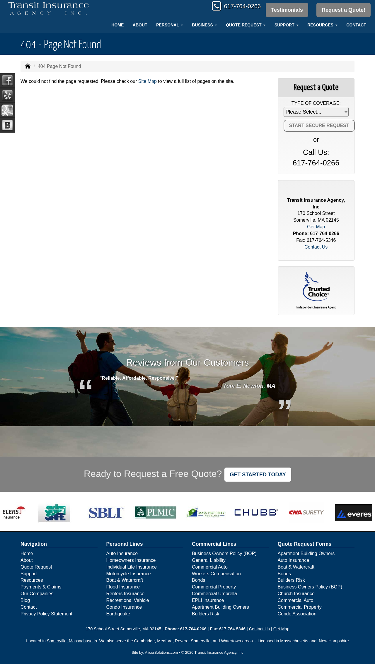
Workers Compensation (216, 573)
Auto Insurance (122, 553)
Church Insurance (296, 593)
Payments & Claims (41, 586)
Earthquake (118, 613)
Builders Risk (205, 613)
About (140, 25)
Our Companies (37, 593)
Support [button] (287, 25)
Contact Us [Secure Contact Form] (316, 246)
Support (29, 573)
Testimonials (286, 10)
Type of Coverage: (316, 103)
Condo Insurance (124, 607)
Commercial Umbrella (214, 593)
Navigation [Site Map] (34, 544)
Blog (25, 600)
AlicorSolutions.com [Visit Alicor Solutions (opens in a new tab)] (161, 652)
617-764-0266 (239, 6)
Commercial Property (214, 586)
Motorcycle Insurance (128, 573)
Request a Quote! (343, 10)
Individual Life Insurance (131, 566)
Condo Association (297, 613)
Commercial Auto (210, 566)
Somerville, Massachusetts (72, 641)
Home (117, 25)
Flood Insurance (123, 586)
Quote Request (36, 566)
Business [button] (204, 25)
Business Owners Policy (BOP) (224, 553)
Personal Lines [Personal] (124, 544)
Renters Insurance (125, 593)
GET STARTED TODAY (258, 475)
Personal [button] (169, 25)
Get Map (316, 226)
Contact (356, 25)
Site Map (147, 81)
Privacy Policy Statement (46, 613)
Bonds (198, 580)
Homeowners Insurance (131, 560)
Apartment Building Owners (220, 607)
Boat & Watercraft (124, 580)
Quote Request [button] (245, 25)
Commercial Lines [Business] (214, 544)
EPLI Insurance (208, 600)
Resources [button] (322, 25)
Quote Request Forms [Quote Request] (305, 544)
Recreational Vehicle (127, 600)
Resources (32, 580)
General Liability (209, 560)
